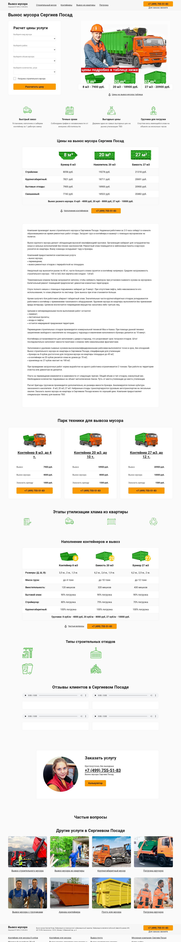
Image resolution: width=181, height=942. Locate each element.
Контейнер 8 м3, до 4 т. (34, 455)
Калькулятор (95, 783)
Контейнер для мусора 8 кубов (23, 938)
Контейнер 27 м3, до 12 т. (146, 455)
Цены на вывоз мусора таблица (127, 94)
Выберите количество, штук (25, 68)
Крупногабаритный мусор (111, 870)
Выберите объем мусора (23, 57)
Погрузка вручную (153, 870)
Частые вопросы (76, 626)
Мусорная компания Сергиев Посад (149, 938)
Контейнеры (66, 5)
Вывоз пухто (96, 938)
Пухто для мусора (111, 912)
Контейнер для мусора (60, 938)
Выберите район (20, 46)
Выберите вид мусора (22, 34)
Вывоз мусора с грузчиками (27, 912)
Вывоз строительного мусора (27, 870)
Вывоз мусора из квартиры (69, 870)
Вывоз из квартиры (85, 5)
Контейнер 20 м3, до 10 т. (90, 455)
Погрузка (103, 5)
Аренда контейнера (69, 912)
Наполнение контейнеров (76, 210)
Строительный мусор (46, 5)
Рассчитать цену (34, 86)
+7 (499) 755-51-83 (158, 4)
